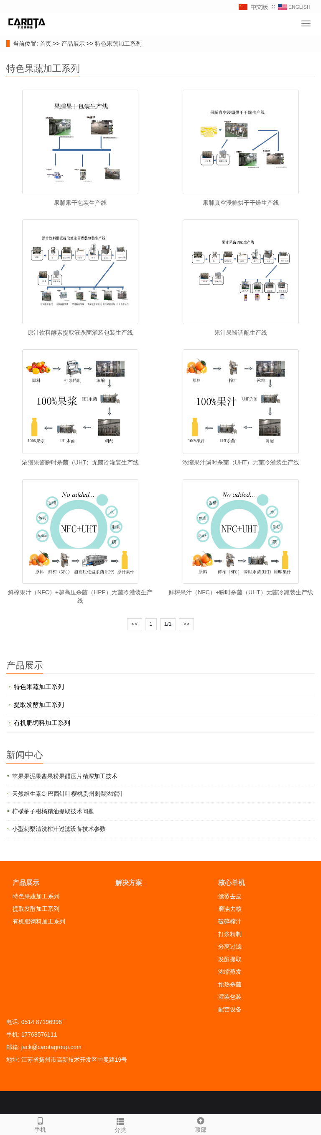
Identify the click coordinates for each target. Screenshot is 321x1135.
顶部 (200, 1123)
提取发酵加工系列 (39, 704)
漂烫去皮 (230, 896)
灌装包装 (230, 996)
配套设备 (230, 1009)
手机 (40, 1123)
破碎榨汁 (230, 921)
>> (186, 624)
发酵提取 (230, 959)
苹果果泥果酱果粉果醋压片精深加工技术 (64, 776)
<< (134, 624)
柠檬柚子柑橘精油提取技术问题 (53, 811)
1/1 (168, 624)
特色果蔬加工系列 (118, 43)
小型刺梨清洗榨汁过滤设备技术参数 (59, 828)
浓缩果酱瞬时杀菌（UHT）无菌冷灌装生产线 (80, 462)
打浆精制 (230, 934)
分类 (120, 1124)
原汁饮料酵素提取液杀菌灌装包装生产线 (80, 332)
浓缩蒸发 (230, 971)
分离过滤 (230, 946)
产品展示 (73, 43)
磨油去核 (230, 908)
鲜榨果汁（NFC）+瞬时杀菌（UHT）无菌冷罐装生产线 (240, 592)
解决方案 (128, 882)
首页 (45, 43)
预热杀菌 (230, 984)
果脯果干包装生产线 (80, 202)
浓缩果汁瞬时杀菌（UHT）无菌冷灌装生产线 (241, 462)
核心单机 (231, 882)
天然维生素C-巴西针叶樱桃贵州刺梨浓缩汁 (68, 793)
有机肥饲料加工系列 (42, 722)
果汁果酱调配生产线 (240, 332)
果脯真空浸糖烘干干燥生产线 (241, 202)
